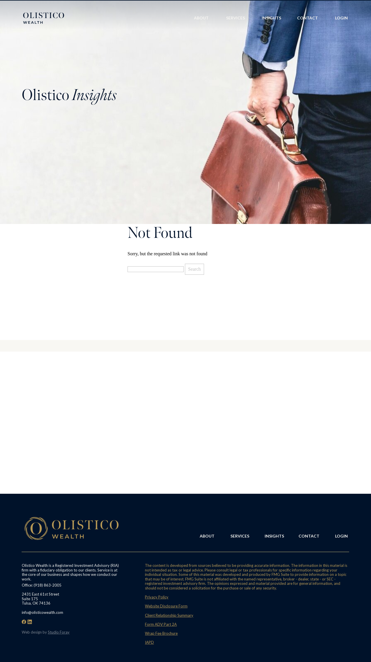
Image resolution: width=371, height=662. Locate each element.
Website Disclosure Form (166, 606)
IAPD (149, 642)
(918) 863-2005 (47, 585)
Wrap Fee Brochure (161, 633)
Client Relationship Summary (169, 615)
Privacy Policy (156, 597)
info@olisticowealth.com (42, 612)
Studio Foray (59, 632)
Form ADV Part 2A (161, 624)
